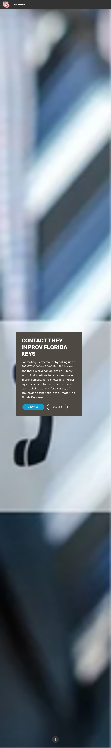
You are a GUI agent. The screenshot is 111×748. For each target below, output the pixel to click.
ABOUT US (33, 407)
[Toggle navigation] (107, 4)
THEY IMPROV (18, 4)
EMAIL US (57, 407)
